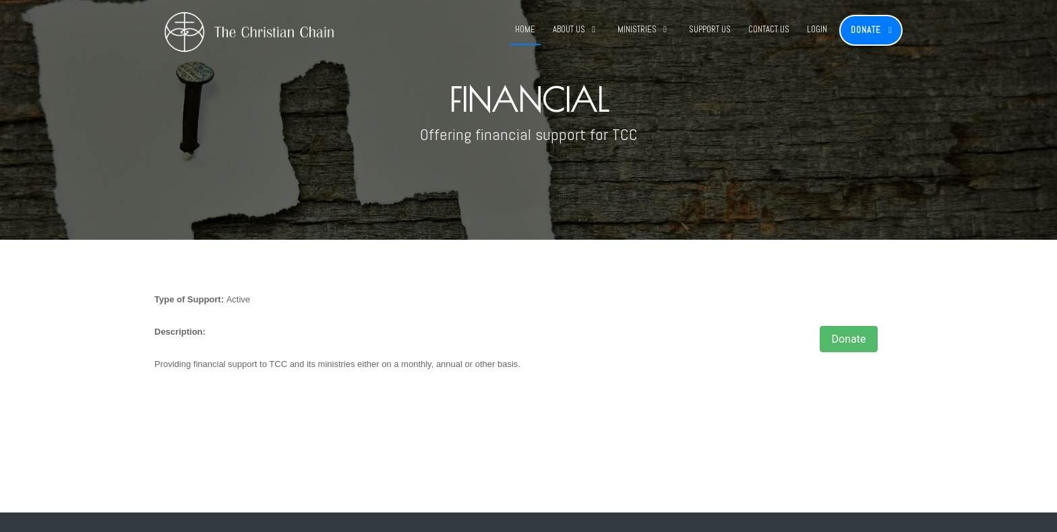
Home (525, 29)
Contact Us (768, 29)
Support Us (710, 29)
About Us (569, 29)
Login (817, 29)
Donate (866, 30)
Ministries (637, 29)
